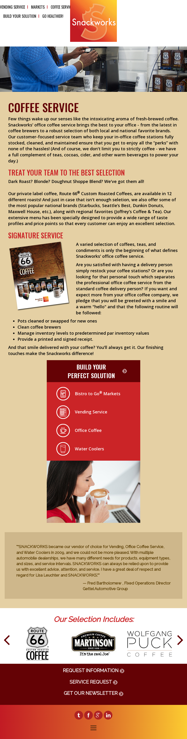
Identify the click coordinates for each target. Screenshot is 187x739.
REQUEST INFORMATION (93, 670)
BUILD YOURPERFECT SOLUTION (91, 371)
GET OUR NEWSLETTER (93, 693)
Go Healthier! (52, 16)
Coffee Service (62, 7)
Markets (38, 7)
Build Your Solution (19, 16)
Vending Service (12, 7)
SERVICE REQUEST (94, 682)
